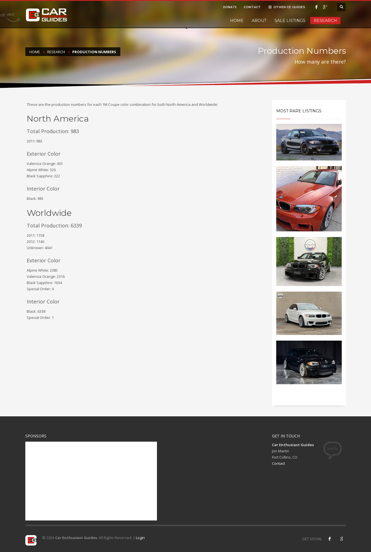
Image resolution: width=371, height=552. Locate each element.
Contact (278, 463)
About (259, 20)
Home (237, 20)
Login (140, 537)
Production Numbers (94, 51)
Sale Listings (290, 20)
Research (325, 20)
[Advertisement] (91, 481)
